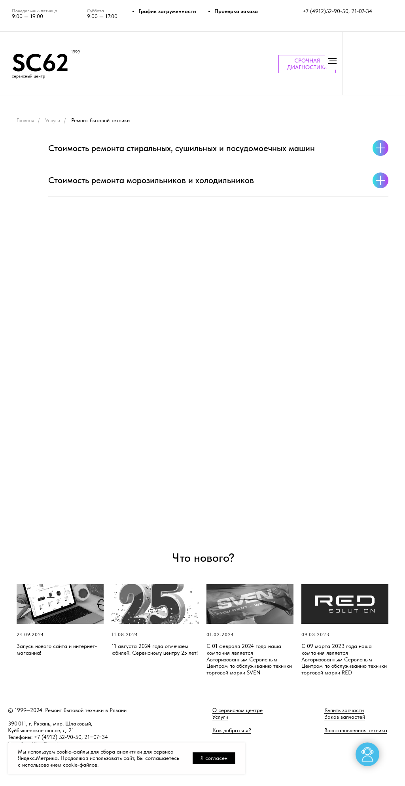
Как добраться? (231, 730)
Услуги (52, 120)
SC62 (40, 62)
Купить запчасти (344, 710)
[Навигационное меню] (332, 61)
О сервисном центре (237, 710)
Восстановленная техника (355, 730)
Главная (25, 120)
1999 (75, 52)
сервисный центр (28, 76)
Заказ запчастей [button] (344, 717)
